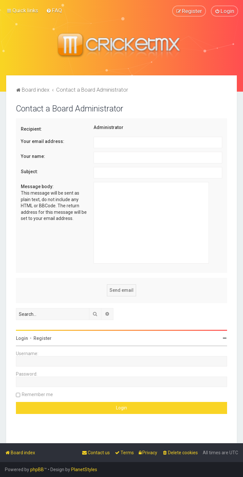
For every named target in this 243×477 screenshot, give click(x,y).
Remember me (37, 394)
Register (42, 338)
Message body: (37, 186)
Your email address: (42, 141)
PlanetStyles (84, 469)
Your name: (33, 156)
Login (22, 338)
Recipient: (31, 128)
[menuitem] (54, 10)
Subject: (29, 171)
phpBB (37, 469)
